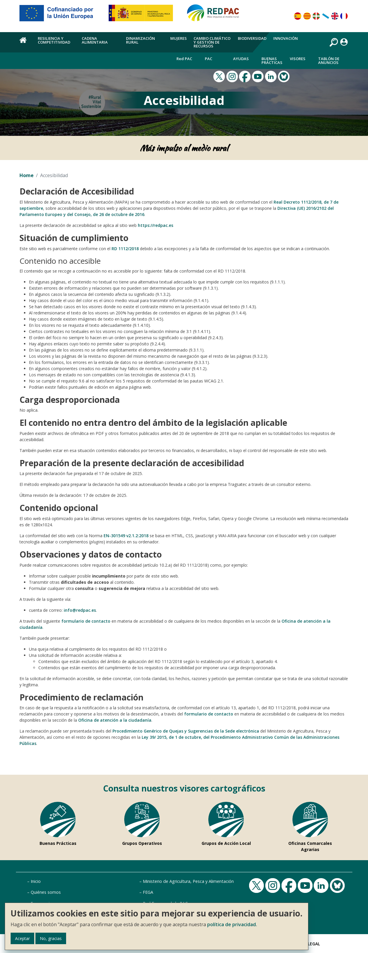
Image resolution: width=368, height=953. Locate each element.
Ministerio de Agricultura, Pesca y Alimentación (188, 881)
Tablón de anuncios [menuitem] (328, 60)
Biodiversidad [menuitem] (252, 38)
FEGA (148, 892)
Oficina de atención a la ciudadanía (114, 720)
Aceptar (22, 938)
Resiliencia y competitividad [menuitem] (54, 40)
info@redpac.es (80, 610)
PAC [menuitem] (208, 58)
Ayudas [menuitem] (241, 58)
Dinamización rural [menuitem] (140, 40)
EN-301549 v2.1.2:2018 (126, 535)
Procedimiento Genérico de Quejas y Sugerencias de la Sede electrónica (185, 731)
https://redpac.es (155, 225)
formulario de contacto (85, 621)
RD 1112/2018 (125, 248)
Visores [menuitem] (297, 58)
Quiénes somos (46, 892)
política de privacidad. (232, 924)
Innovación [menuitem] (285, 38)
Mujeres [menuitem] (178, 38)
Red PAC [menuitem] (184, 58)
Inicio (36, 881)
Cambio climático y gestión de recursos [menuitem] (212, 42)
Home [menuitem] (25, 43)
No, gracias (51, 938)
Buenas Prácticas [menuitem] (271, 60)
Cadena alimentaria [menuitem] (95, 40)
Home (26, 175)
